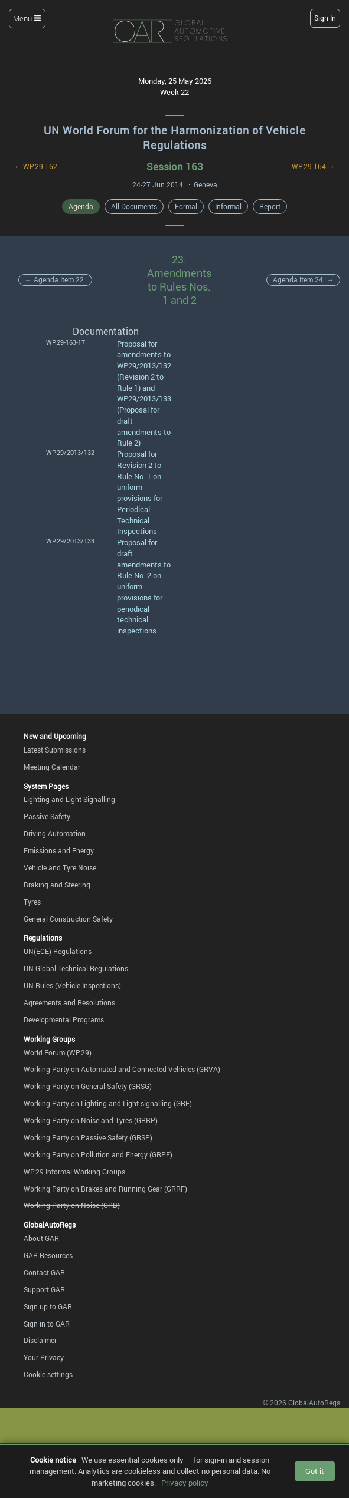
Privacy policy (184, 1482)
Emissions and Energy (59, 850)
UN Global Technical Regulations (76, 968)
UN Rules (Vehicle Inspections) (72, 985)
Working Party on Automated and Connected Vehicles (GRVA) (122, 1069)
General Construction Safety (68, 918)
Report (269, 206)
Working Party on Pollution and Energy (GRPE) (98, 1154)
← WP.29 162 (35, 166)
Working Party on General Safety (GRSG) (88, 1086)
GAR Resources (48, 1255)
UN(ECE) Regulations (58, 951)
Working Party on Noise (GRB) (72, 1205)
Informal (228, 206)
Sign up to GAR (48, 1306)
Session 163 (174, 166)
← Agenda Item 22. (55, 279)
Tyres (32, 901)
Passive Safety (47, 816)
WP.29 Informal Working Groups (74, 1171)
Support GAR (44, 1289)
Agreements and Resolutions (69, 1002)
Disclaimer (40, 1340)
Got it (314, 1471)
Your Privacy (44, 1357)
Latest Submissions (55, 749)
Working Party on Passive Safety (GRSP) (88, 1137)
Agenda (81, 206)
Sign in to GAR (47, 1323)
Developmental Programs (64, 1019)
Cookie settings (48, 1374)
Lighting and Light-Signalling (69, 799)
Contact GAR (44, 1272)
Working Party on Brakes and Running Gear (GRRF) (105, 1188)
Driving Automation (55, 833)
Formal (186, 206)
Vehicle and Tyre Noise (60, 867)
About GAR (41, 1238)
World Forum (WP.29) (58, 1052)
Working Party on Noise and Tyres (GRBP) (91, 1120)
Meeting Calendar (52, 766)
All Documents (134, 206)
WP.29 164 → (313, 166)
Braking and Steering (57, 884)
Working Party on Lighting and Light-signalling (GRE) (108, 1103)
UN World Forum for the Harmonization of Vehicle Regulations (175, 137)
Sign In (325, 18)
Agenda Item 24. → (303, 279)
